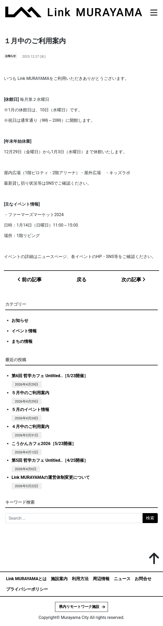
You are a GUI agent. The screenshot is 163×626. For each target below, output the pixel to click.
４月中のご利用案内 (30, 426)
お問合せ (143, 578)
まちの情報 (22, 341)
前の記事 (30, 280)
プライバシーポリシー (27, 589)
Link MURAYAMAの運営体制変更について (51, 477)
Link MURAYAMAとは (26, 578)
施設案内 (59, 578)
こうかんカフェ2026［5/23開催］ (44, 443)
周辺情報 (101, 578)
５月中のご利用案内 (30, 392)
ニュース (122, 578)
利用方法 (80, 578)
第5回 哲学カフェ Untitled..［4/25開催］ (50, 460)
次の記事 (133, 280)
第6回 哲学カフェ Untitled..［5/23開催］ (50, 375)
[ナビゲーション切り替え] (153, 12)
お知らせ (10, 55)
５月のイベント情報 (30, 409)
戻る (81, 280)
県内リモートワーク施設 (79, 607)
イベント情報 (24, 330)
